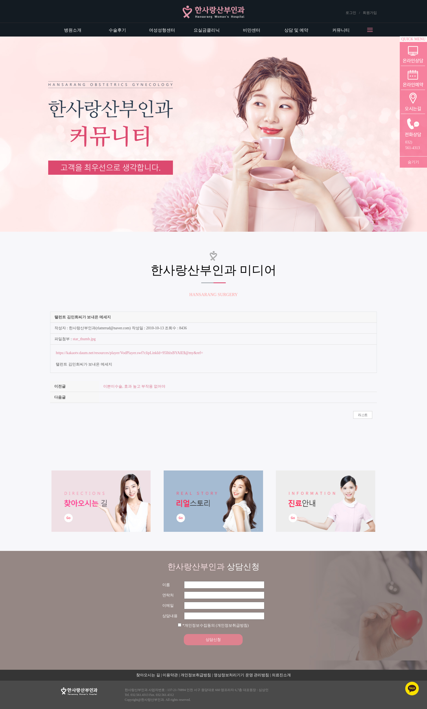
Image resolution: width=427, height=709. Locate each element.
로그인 (351, 13)
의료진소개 (281, 675)
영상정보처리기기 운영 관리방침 (241, 675)
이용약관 (170, 675)
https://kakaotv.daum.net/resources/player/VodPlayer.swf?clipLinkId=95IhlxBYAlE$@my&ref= (129, 353)
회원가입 (370, 13)
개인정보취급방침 (196, 675)
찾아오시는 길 (148, 675)
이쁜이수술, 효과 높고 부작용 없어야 (134, 386)
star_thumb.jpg (84, 339)
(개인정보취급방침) (232, 625)
